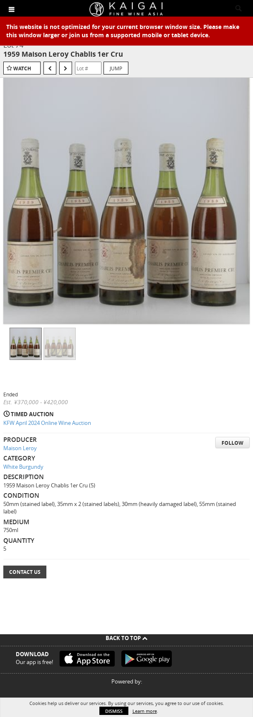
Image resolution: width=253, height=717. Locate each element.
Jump (116, 68)
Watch (22, 68)
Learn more (145, 711)
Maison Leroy (20, 448)
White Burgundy (23, 466)
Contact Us (25, 572)
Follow (232, 442)
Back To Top (126, 638)
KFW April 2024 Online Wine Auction (47, 423)
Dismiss (114, 711)
